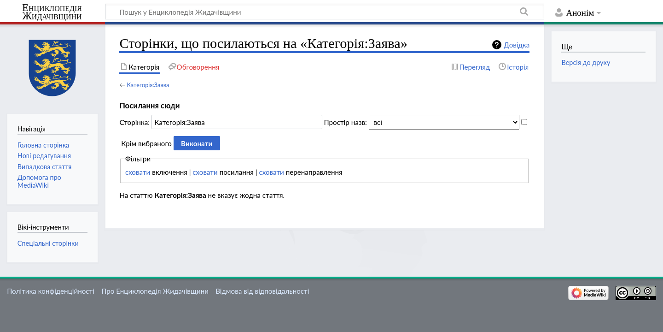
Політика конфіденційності (50, 291)
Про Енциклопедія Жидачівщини (155, 291)
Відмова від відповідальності (262, 291)
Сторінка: (134, 122)
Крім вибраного (146, 143)
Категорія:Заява (148, 85)
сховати (137, 172)
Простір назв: (345, 122)
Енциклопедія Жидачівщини (52, 12)
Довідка (516, 45)
